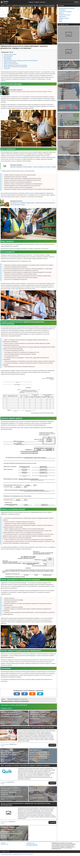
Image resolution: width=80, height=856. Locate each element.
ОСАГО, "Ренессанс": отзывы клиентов (38, 789)
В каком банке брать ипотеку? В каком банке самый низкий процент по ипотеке (27, 728)
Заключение (7, 68)
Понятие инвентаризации (10, 54)
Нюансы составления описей (11, 63)
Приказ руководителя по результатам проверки (15, 65)
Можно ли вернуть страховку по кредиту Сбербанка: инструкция (11, 715)
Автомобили (62, 10)
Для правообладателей (31, 845)
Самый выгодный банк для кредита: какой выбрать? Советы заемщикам (39, 716)
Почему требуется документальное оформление (15, 66)
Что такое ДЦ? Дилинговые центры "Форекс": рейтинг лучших (10, 753)
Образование (62, 16)
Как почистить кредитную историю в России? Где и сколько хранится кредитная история (39, 754)
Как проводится (7, 59)
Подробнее (52, 745)
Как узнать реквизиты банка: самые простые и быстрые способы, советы (31, 91)
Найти (76, 2)
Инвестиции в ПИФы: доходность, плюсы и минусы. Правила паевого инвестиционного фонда (12, 792)
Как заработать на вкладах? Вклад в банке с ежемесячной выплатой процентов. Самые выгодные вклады (32, 203)
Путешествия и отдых (64, 14)
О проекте (36, 2)
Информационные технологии (66, 8)
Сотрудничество (30, 843)
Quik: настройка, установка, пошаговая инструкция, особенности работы (25, 765)
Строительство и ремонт (65, 11)
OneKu (5, 1)
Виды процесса (7, 57)
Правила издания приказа (10, 62)
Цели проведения (8, 55)
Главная (31, 2)
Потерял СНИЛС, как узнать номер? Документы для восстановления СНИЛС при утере (11, 832)
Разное (60, 19)
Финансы (2, 723)
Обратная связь (4, 844)
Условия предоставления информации (10, 854)
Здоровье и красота (64, 18)
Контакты (42, 2)
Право (60, 21)
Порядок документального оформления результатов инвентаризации (20, 60)
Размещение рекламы (31, 844)
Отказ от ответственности (26, 854)
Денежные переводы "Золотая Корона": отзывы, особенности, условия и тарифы (33, 166)
